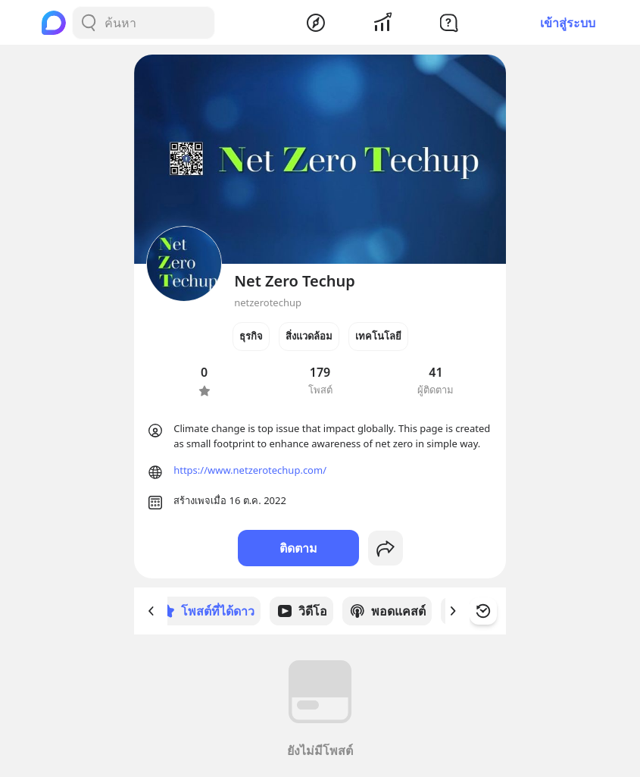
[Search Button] (88, 22)
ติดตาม (298, 548)
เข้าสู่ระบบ (567, 22)
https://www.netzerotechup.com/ (249, 470)
